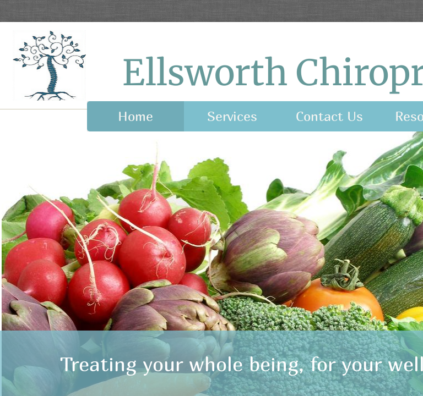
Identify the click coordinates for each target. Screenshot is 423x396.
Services (232, 116)
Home (135, 116)
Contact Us (329, 116)
